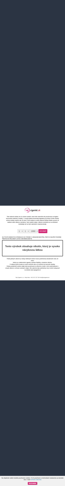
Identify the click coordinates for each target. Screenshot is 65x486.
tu (31, 238)
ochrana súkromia (36, 479)
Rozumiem (32, 483)
